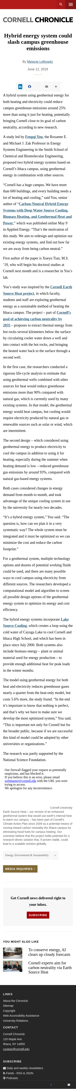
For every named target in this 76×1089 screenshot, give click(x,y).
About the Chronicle (15, 1000)
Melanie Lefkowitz (40, 61)
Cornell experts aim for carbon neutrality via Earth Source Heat (50, 967)
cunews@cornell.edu (16, 1049)
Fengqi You (34, 137)
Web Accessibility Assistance (21, 1015)
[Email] (69, 1085)
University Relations (15, 1020)
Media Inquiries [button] (20, 869)
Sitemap (8, 1005)
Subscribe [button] (38, 915)
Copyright (9, 1010)
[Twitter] (60, 1085)
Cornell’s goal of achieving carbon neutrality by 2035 (37, 319)
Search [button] (60, 4)
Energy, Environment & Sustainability (27, 855)
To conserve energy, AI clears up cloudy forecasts (49, 952)
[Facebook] (51, 1085)
